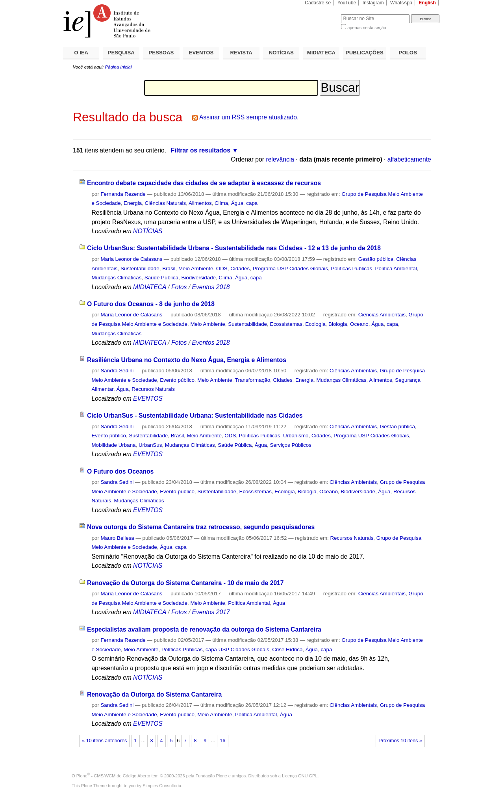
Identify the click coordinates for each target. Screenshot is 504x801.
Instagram (373, 3)
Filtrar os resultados (200, 150)
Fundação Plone (211, 775)
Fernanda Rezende (122, 194)
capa (252, 203)
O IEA (81, 53)
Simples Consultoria (162, 785)
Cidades (240, 268)
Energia (133, 203)
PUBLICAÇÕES (365, 53)
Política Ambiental (396, 268)
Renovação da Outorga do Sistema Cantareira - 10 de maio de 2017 (185, 583)
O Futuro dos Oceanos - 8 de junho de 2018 (151, 304)
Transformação (252, 380)
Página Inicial (118, 67)
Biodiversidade (198, 278)
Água (237, 203)
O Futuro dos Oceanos (120, 471)
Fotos (179, 287)
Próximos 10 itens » (400, 740)
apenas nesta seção (366, 27)
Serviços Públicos (290, 445)
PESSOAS (161, 53)
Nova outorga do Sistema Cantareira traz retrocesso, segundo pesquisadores (201, 527)
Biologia (337, 324)
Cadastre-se (318, 3)
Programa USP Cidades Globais (290, 268)
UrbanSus (150, 445)
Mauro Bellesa (117, 538)
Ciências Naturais (165, 203)
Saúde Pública (161, 278)
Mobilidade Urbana (113, 445)
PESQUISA (121, 53)
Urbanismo (296, 436)
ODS (222, 268)
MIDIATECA (321, 53)
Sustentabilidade (139, 268)
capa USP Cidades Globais (237, 649)
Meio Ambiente (195, 268)
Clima (221, 203)
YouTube (346, 3)
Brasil (168, 268)
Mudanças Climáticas (116, 278)
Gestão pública (375, 259)
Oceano (359, 324)
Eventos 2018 (211, 287)
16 (222, 740)
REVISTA (241, 53)
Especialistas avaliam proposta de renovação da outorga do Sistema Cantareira (204, 629)
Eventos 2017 (211, 612)
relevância (280, 159)
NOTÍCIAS (281, 53)
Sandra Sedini (116, 371)
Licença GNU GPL (299, 775)
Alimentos (200, 203)
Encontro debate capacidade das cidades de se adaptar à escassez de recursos (204, 183)
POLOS (408, 53)
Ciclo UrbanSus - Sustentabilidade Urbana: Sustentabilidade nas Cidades (195, 415)
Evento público (177, 380)
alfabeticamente (409, 159)
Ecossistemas (286, 324)
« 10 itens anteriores (104, 740)
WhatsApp (401, 3)
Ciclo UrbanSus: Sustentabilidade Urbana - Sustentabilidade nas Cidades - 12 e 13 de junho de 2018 (234, 248)
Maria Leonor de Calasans (131, 259)
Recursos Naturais (153, 389)
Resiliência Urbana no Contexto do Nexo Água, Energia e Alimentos (186, 360)
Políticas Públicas (351, 268)
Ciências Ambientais (382, 315)
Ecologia (315, 324)
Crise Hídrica (287, 649)
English (427, 3)
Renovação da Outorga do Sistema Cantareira (154, 694)
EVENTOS (201, 53)
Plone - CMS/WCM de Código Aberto (113, 775)
